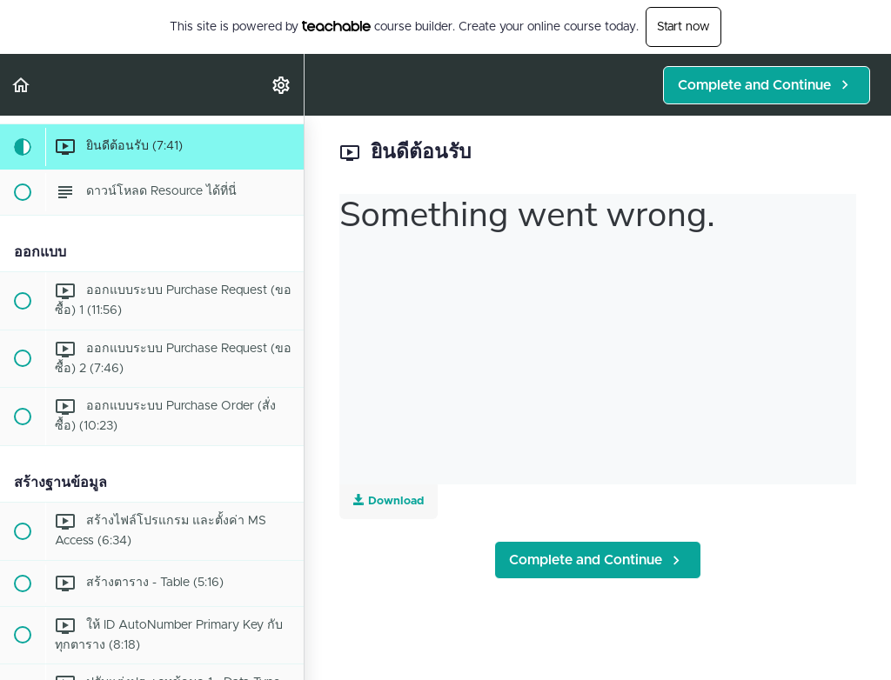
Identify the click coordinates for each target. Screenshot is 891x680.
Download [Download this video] (388, 500)
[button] (22, 85)
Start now (683, 27)
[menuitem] (282, 85)
